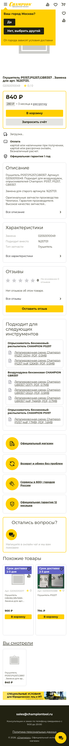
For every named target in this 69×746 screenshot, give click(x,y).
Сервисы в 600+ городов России (37, 484)
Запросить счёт (34, 122)
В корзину (34, 113)
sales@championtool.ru (34, 714)
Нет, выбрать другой (23, 31)
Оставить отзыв (34, 308)
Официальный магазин (36, 443)
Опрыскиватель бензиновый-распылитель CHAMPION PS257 (29, 345)
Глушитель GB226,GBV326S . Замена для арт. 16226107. (14, 598)
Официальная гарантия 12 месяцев (38, 504)
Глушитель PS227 (47, 595)
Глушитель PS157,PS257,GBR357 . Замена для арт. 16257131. (14, 675)
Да (9, 22)
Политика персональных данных (35, 732)
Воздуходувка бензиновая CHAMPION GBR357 (34, 374)
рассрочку (40, 104)
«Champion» (24, 737)
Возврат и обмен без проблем (41, 463)
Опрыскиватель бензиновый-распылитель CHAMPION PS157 (29, 411)
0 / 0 (28, 85)
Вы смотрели (18, 643)
